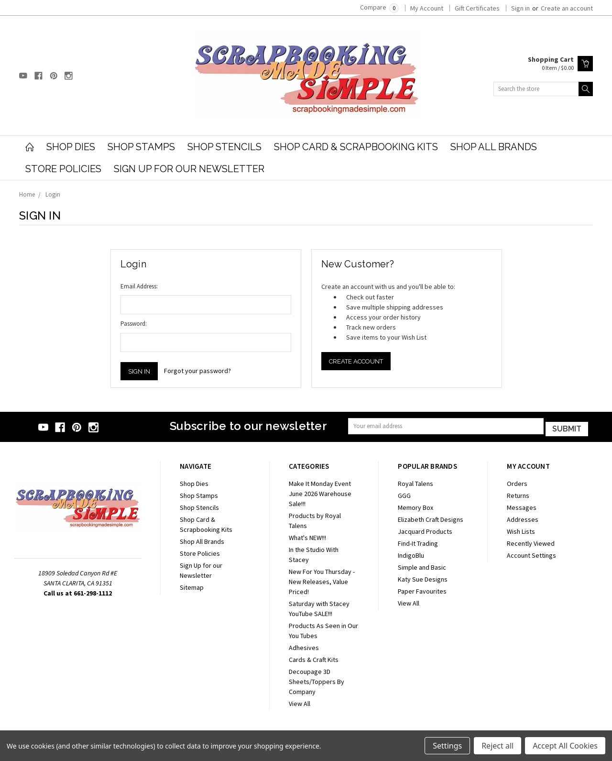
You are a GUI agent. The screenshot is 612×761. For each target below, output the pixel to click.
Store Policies (63, 169)
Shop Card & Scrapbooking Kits (356, 147)
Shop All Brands (493, 147)
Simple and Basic (422, 565)
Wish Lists (521, 529)
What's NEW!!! (307, 535)
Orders (517, 481)
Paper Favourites (422, 589)
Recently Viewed (531, 541)
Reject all (497, 745)
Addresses (522, 517)
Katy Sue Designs (423, 577)
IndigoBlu (411, 553)
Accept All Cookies (565, 745)
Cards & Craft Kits (314, 657)
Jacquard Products (425, 529)
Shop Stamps (141, 147)
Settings (447, 745)
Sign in (520, 8)
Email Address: (139, 286)
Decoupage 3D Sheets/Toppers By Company (316, 679)
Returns (518, 493)
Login (52, 194)
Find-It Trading (418, 541)
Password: (133, 324)
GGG (404, 493)
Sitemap (192, 585)
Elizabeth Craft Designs (430, 517)
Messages (521, 505)
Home (27, 194)
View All (299, 701)
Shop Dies (70, 147)
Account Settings (531, 553)
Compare (379, 7)
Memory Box (415, 505)
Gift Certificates (477, 8)
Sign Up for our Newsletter (189, 169)
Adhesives (304, 645)
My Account (426, 8)
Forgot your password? (197, 370)
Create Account (356, 361)
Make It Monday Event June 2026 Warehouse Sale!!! (320, 491)
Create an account (567, 8)
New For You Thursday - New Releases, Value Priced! (322, 579)
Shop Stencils (224, 147)
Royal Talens (415, 481)
